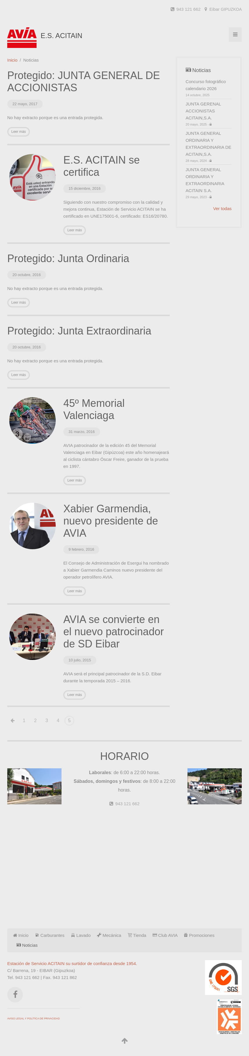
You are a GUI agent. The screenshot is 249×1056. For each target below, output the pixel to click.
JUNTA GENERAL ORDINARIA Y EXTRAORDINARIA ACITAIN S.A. (209, 183)
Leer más (18, 132)
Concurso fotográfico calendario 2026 (209, 88)
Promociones (199, 935)
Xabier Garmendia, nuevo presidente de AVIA (110, 521)
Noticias (27, 945)
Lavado (81, 935)
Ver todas (222, 208)
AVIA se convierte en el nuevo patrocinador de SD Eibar (113, 631)
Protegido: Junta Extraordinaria (79, 331)
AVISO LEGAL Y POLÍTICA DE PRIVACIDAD (33, 1018)
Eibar (223, 9)
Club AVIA (165, 935)
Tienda (137, 935)
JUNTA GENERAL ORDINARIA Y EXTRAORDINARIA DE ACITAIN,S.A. (209, 147)
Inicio (12, 60)
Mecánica (109, 935)
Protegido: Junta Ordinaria (68, 258)
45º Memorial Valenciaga (93, 409)
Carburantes (49, 935)
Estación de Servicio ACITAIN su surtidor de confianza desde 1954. (72, 963)
